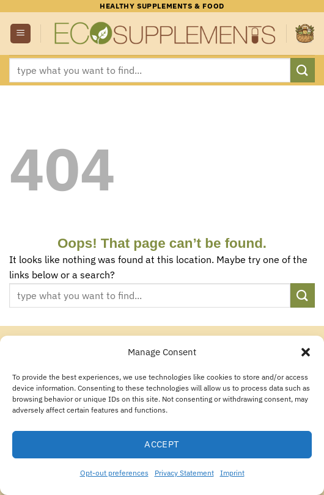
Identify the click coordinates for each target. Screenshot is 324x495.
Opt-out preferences (114, 472)
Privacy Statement (184, 472)
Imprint (232, 472)
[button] (306, 352)
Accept (162, 444)
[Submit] (302, 70)
